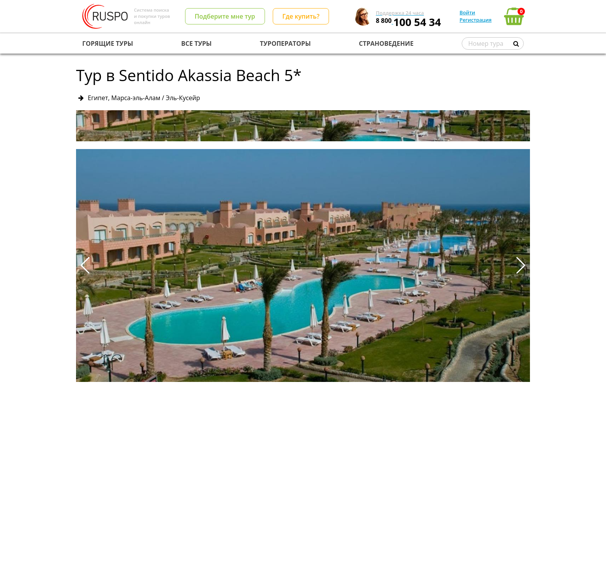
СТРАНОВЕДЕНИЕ (386, 43)
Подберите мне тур (225, 16)
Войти (467, 12)
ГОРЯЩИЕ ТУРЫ (107, 43)
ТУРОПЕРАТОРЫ (285, 43)
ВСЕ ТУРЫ (196, 43)
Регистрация (476, 19)
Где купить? (301, 16)
